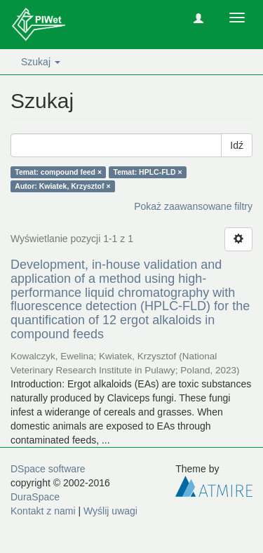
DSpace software (48, 468)
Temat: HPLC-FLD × (148, 172)
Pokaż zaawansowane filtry (193, 206)
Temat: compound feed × (58, 172)
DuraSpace (35, 496)
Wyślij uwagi (110, 511)
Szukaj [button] (40, 61)
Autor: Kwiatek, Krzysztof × (62, 186)
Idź (236, 145)
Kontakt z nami (43, 511)
